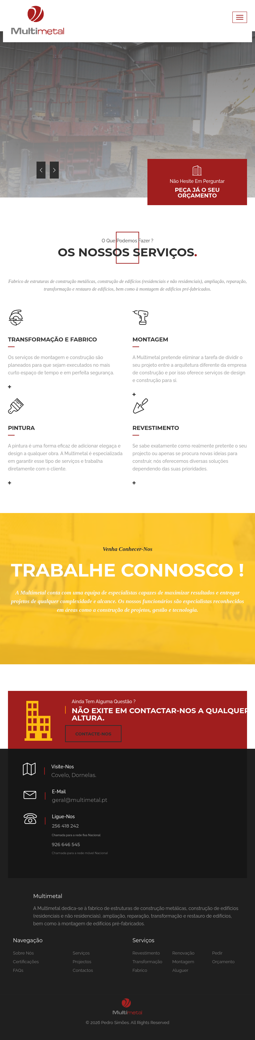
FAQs (18, 970)
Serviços (81, 953)
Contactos (83, 970)
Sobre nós (23, 953)
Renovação (183, 953)
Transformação (147, 961)
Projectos (82, 961)
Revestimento (146, 953)
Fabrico (139, 970)
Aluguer (180, 970)
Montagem (183, 961)
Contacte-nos (93, 733)
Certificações (26, 961)
